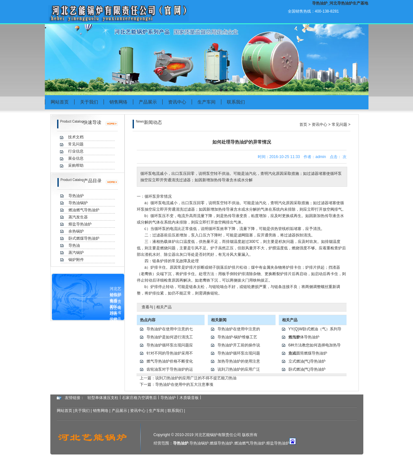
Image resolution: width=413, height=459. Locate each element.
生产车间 (206, 102)
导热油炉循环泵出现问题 (238, 353)
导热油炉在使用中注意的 (238, 329)
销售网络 (118, 102)
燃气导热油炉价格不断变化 (169, 361)
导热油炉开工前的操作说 (238, 345)
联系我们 (236, 102)
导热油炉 (168, 397)
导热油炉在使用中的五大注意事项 (184, 384)
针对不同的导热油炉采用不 (169, 353)
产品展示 (148, 102)
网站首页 (60, 102)
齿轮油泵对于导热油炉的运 (169, 369)
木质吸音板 (189, 397)
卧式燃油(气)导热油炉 (307, 369)
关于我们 (89, 102)
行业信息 (76, 151)
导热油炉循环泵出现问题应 (169, 345)
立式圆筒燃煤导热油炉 (307, 353)
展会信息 (76, 158)
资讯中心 (177, 102)
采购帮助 (76, 165)
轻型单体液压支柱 (102, 397)
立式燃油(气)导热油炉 (307, 361)
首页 (303, 124)
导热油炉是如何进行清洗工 (169, 337)
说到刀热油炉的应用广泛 (238, 369)
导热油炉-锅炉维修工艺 (237, 337)
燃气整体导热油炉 (303, 337)
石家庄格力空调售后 (139, 397)
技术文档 (76, 137)
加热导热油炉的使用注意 (238, 361)
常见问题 (76, 144)
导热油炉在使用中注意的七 (169, 329)
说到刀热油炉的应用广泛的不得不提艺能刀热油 (196, 378)
